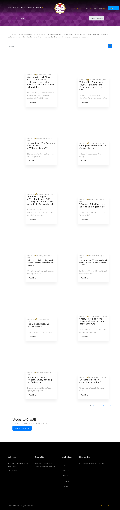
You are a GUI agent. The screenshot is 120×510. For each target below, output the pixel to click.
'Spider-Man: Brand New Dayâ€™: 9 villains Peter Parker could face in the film (91, 86)
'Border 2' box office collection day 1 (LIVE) (90, 381)
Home (9, 8)
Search (39, 8)
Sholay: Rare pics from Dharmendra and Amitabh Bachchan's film (92, 321)
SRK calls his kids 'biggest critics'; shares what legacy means (40, 262)
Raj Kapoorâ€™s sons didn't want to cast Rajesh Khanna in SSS (93, 262)
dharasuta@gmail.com (47, 466)
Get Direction (12, 471)
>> (110, 405)
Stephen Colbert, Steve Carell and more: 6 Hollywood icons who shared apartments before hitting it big (40, 82)
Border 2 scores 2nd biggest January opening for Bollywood (39, 379)
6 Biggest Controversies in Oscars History (92, 146)
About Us (31, 8)
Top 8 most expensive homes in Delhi (38, 325)
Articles (23, 8)
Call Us (114, 8)
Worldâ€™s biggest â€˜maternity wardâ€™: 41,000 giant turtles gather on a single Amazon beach (40, 200)
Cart (88, 8)
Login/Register (99, 8)
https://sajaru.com (22, 428)
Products (16, 8)
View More (32, 102)
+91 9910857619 (46, 463)
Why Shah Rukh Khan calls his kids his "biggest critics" (92, 205)
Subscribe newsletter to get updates (91, 463)
